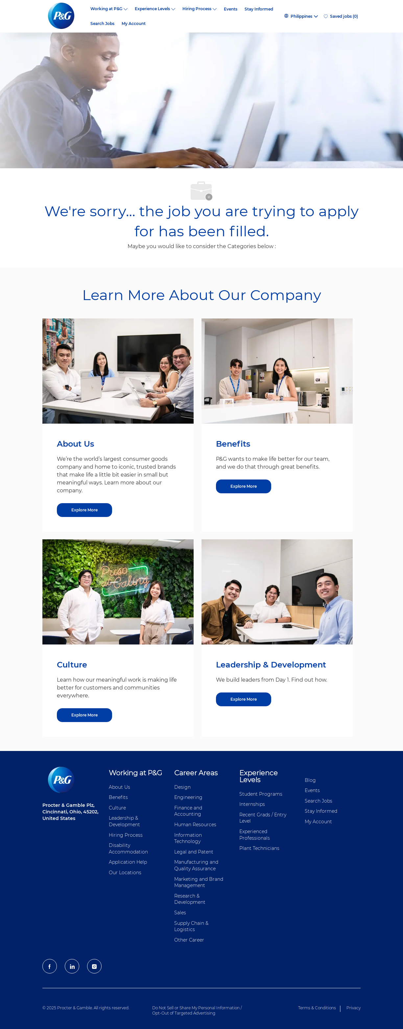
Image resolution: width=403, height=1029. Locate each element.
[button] (301, 16)
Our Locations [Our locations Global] (125, 873)
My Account (134, 24)
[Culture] (84, 715)
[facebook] (49, 966)
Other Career (189, 940)
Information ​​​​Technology (188, 838)
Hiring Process (126, 835)
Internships (252, 804)
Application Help (128, 862)
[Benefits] (243, 486)
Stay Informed (259, 9)
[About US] (84, 510)
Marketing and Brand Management (198, 882)
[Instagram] (94, 966)
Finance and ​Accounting (188, 811)
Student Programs (260, 794)
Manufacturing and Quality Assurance (196, 865)
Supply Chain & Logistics (191, 926)
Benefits (118, 797)
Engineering (188, 797)
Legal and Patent (193, 852)
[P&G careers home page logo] (64, 16)
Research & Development (189, 899)
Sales (180, 913)
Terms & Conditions (317, 1007)
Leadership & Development (124, 821)
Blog (310, 780)
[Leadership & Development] (243, 699)
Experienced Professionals (254, 835)
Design (182, 787)
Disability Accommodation (128, 848)
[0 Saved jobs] (341, 16)
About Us (119, 787)
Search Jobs (102, 24)
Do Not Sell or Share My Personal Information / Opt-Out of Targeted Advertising (197, 1010)
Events (230, 9)
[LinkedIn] (72, 966)
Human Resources (195, 825)
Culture (117, 808)
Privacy (353, 1007)
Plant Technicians (259, 848)
